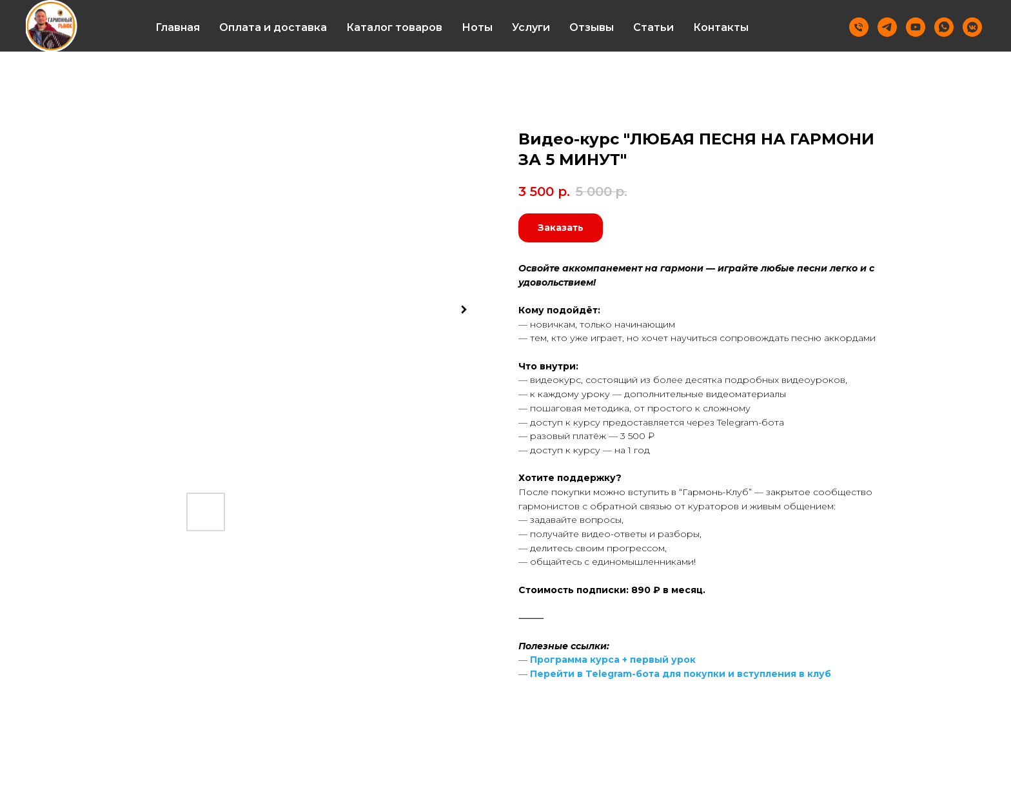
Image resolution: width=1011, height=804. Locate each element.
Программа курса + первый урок (613, 659)
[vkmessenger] (972, 27)
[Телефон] (859, 27)
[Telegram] (887, 27)
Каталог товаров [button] (394, 27)
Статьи (653, 27)
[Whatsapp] (944, 27)
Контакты (721, 27)
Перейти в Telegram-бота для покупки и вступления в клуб (680, 674)
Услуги (531, 27)
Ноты (477, 27)
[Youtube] (915, 27)
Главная (177, 27)
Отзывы (591, 27)
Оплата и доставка (273, 27)
